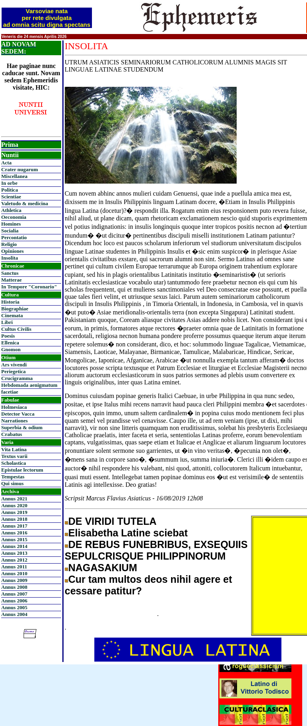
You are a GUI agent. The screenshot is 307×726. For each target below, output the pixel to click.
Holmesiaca (14, 407)
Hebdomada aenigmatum (29, 385)
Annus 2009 (14, 580)
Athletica (11, 210)
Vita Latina (13, 449)
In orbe (9, 183)
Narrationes (14, 421)
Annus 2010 (14, 573)
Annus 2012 (14, 560)
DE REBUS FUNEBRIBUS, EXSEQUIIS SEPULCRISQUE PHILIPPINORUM (156, 550)
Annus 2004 (14, 614)
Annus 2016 (14, 533)
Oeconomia (13, 217)
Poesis (8, 336)
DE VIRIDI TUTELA (112, 521)
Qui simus (12, 483)
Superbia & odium (21, 427)
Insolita (9, 258)
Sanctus (9, 273)
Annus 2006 (14, 601)
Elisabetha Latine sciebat (128, 532)
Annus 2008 (14, 587)
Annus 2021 (14, 499)
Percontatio (14, 237)
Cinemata (12, 315)
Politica (9, 190)
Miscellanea (14, 176)
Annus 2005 (14, 607)
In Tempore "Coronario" (29, 287)
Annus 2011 (14, 567)
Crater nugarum (19, 169)
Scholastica (13, 463)
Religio (9, 244)
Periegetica (13, 371)
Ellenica (10, 343)
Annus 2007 (14, 594)
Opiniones (12, 251)
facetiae (9, 392)
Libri (7, 322)
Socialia (9, 231)
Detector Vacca (17, 414)
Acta (6, 163)
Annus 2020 (14, 505)
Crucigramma (17, 378)
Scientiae (11, 197)
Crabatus (11, 434)
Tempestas (12, 477)
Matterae (11, 280)
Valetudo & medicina (24, 203)
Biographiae (14, 309)
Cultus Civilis (16, 329)
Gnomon (10, 349)
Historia (10, 302)
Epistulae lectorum (22, 470)
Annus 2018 (14, 519)
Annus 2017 (14, 526)
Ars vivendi (14, 365)
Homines (11, 224)
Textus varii (14, 456)
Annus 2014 (14, 546)
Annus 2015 (14, 539)
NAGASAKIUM (102, 567)
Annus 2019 (14, 512)
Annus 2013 (14, 553)
